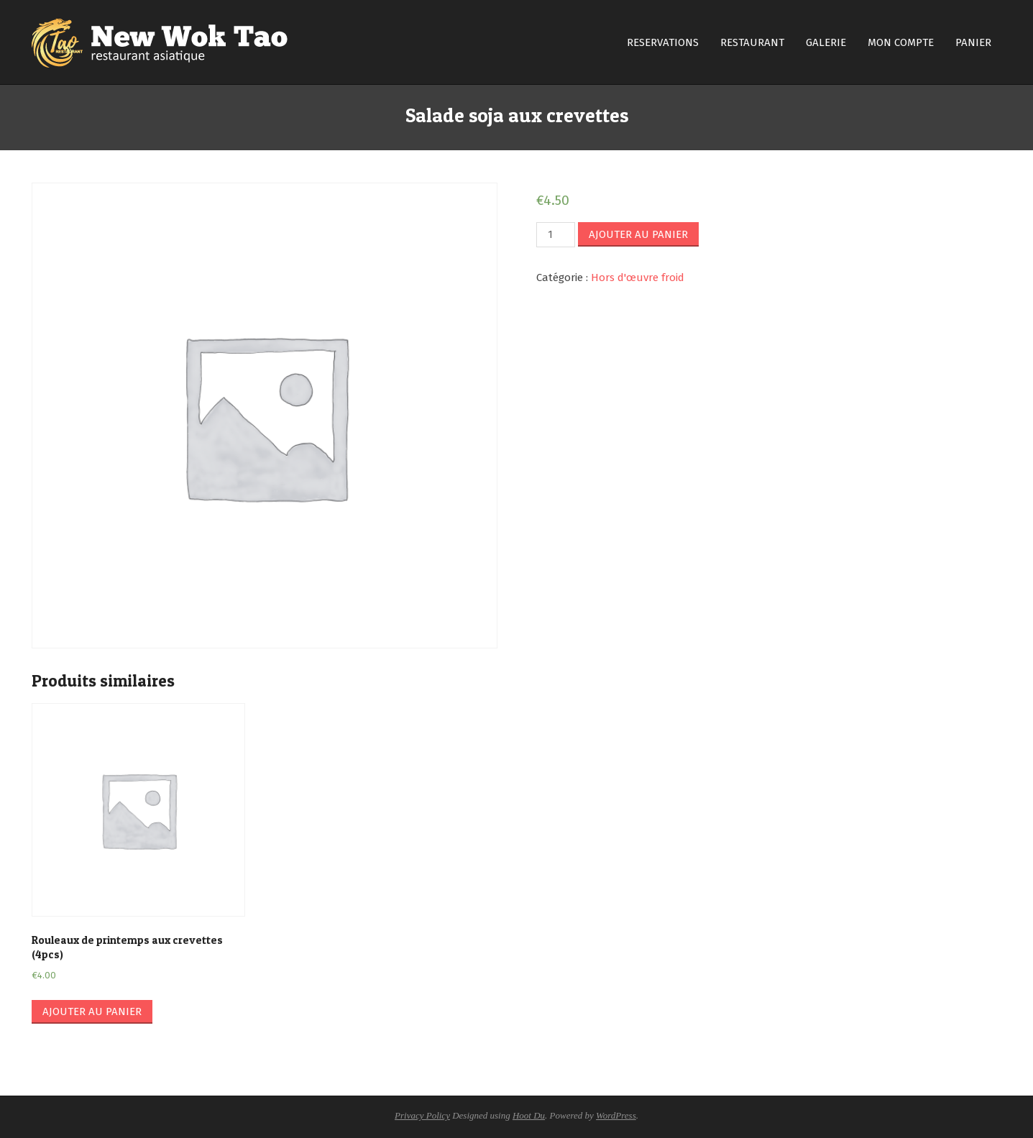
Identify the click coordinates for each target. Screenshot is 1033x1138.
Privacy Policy (422, 1115)
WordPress (616, 1115)
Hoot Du (529, 1115)
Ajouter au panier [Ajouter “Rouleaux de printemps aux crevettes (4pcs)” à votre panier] (92, 1011)
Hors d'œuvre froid (637, 277)
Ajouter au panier (638, 234)
